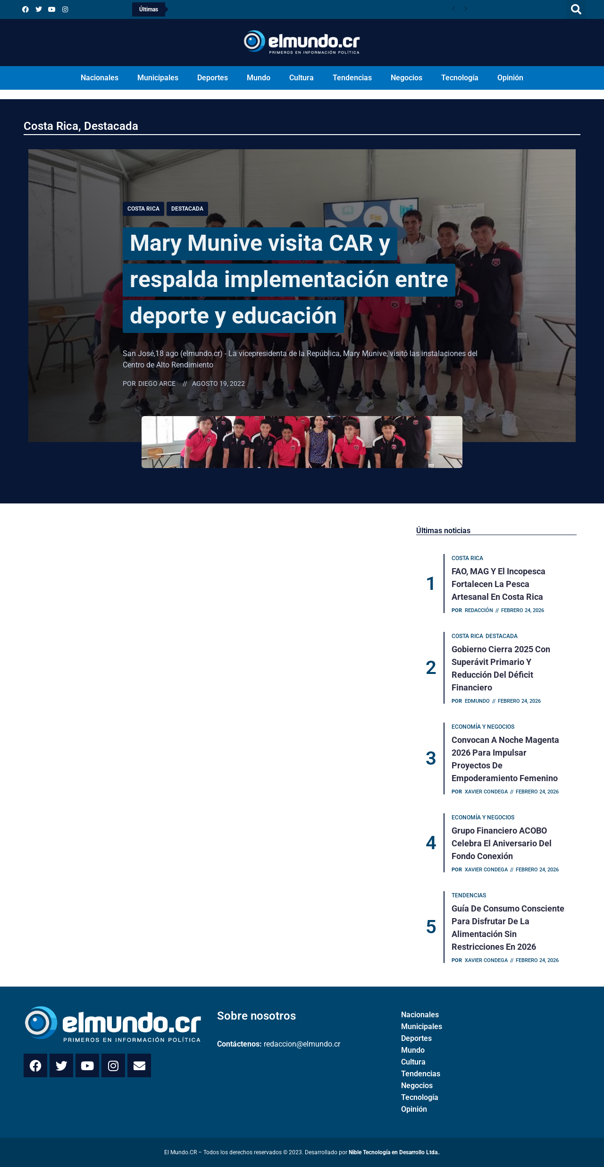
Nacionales (99, 77)
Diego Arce (157, 384)
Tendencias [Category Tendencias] (469, 895)
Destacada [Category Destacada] (187, 208)
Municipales (157, 77)
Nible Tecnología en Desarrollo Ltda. (394, 1152)
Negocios (406, 77)
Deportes (212, 77)
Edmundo (477, 701)
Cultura (301, 77)
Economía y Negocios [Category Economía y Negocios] (483, 727)
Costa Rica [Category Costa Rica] (143, 208)
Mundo (258, 77)
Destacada (111, 126)
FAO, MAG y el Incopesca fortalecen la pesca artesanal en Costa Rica (498, 584)
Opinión (510, 77)
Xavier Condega (486, 791)
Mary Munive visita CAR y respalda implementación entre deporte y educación (289, 279)
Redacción (479, 610)
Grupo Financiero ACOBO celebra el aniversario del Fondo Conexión (502, 843)
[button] (576, 9)
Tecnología (459, 77)
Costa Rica (51, 126)
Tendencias (352, 77)
